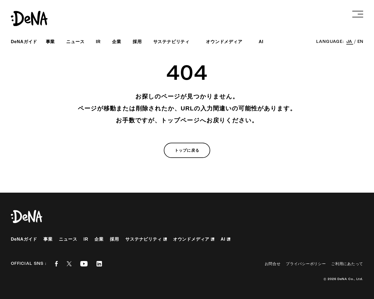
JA (349, 42)
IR (98, 41)
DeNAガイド (24, 41)
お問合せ (273, 264)
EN (360, 42)
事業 (50, 41)
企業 (116, 41)
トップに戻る (187, 150)
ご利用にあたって (347, 264)
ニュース (75, 41)
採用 (137, 41)
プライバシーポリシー (306, 264)
